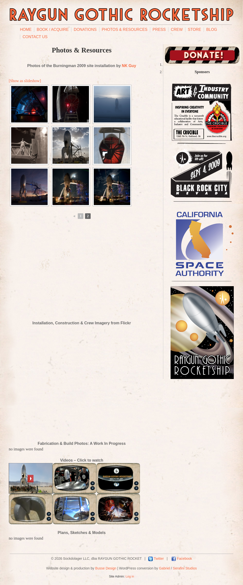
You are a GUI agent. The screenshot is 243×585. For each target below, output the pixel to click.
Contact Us (35, 37)
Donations (85, 29)
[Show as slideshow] (25, 81)
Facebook (184, 558)
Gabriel (164, 568)
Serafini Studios (185, 568)
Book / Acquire (53, 29)
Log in (130, 576)
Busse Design (105, 568)
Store (194, 29)
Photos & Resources (125, 29)
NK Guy (129, 66)
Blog (211, 29)
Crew (177, 29)
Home (26, 29)
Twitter (159, 558)
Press (159, 29)
